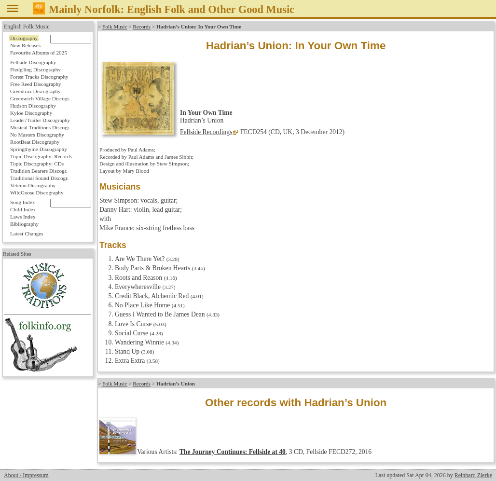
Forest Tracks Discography (39, 77)
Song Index (22, 202)
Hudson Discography (33, 106)
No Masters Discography (37, 134)
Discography (24, 38)
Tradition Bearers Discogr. (39, 171)
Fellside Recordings (206, 132)
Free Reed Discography (35, 84)
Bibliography (24, 224)
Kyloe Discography (31, 113)
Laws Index (23, 217)
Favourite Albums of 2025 (38, 52)
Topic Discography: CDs (37, 163)
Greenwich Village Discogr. (40, 98)
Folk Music (114, 26)
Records (142, 26)
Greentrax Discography (35, 91)
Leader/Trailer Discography (40, 120)
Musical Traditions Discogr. (40, 127)
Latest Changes (26, 233)
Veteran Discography (32, 185)
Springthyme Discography (38, 149)
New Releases (25, 45)
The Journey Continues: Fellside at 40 (232, 451)
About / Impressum (26, 475)
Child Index (23, 209)
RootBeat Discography (34, 142)
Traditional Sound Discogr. (39, 178)
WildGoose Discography (36, 192)
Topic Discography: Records (41, 156)
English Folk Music (27, 26)
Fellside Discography (33, 62)
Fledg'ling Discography (35, 69)
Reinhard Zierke (473, 475)
